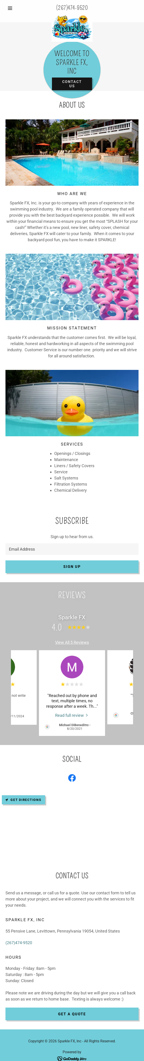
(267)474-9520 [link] (72, 8)
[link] (72, 17)
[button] (15, 8)
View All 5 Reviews (72, 642)
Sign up (72, 566)
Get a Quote (72, 1014)
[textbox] (72, 549)
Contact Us (72, 84)
